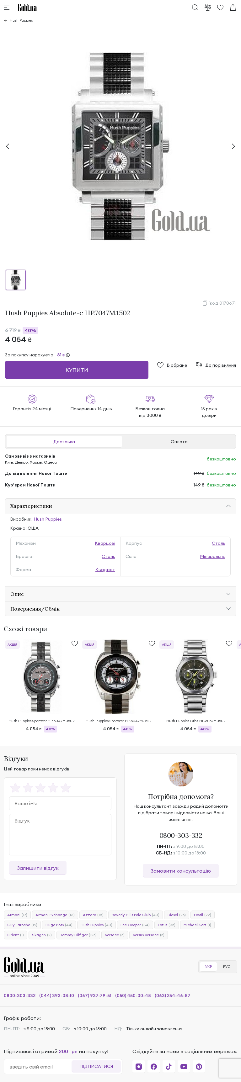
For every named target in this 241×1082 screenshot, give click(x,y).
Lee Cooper (135, 925)
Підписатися (96, 1066)
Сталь (218, 543)
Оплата (179, 441)
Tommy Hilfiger (78, 935)
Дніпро (21, 462)
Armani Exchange (55, 915)
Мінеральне (212, 556)
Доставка (64, 441)
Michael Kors (197, 925)
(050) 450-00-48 (133, 995)
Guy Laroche (22, 925)
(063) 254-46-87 (172, 995)
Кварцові (105, 543)
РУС (227, 966)
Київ (9, 462)
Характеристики (31, 506)
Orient (15, 935)
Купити (77, 370)
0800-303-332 (180, 835)
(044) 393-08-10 (56, 995)
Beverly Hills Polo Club (135, 915)
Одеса (50, 462)
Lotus (166, 925)
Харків (36, 462)
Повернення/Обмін (35, 609)
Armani (17, 915)
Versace (115, 935)
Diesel (177, 915)
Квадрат (105, 569)
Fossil (202, 915)
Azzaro (93, 915)
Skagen (42, 935)
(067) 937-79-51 (94, 995)
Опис (17, 594)
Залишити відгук (38, 868)
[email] (40, 1067)
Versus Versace (148, 935)
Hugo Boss (59, 925)
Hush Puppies (21, 20)
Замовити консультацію (181, 871)
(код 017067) (222, 303)
